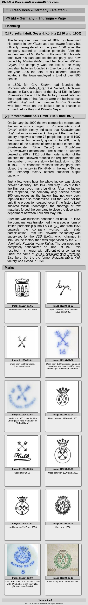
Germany (41, 10)
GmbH (41, 88)
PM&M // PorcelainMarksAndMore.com (30, 2)
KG (56, 226)
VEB (39, 236)
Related (58, 10)
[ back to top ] (45, 600)
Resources (21, 10)
